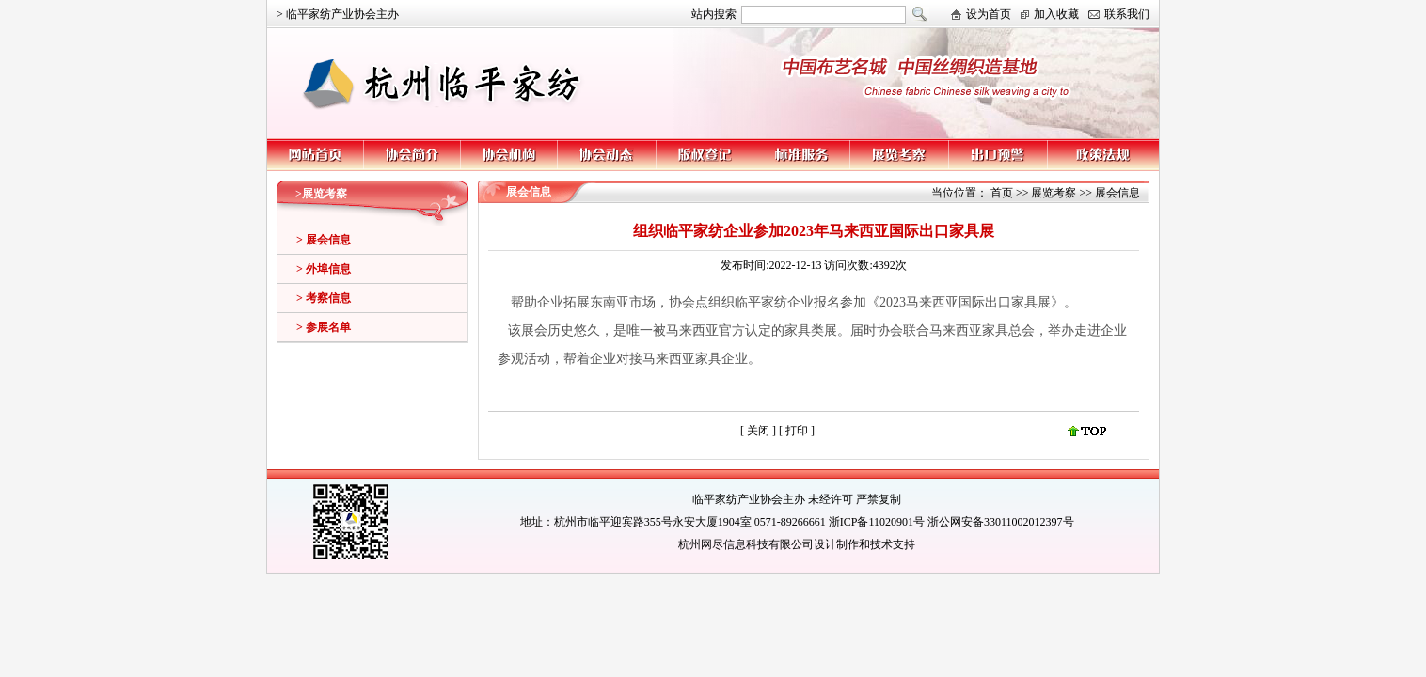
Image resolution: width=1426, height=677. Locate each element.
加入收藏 (1056, 14)
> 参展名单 (323, 327)
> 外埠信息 (323, 269)
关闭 (758, 430)
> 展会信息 (323, 239)
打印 (798, 430)
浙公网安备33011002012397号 (1000, 521)
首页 (1001, 192)
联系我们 (1126, 14)
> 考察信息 (323, 298)
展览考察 (1053, 192)
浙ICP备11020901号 (877, 521)
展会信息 (1117, 192)
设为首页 (988, 14)
